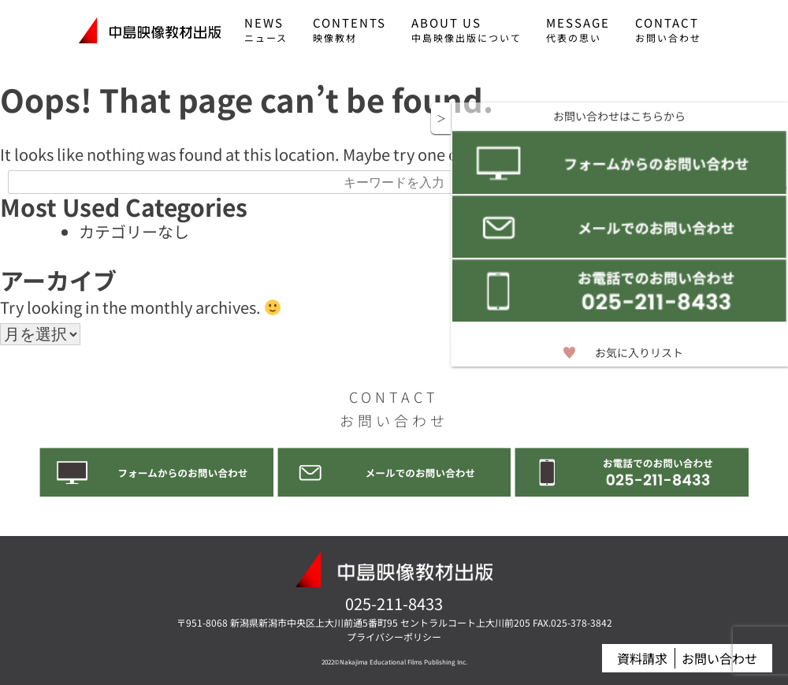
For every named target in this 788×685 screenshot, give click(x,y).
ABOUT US (466, 29)
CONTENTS (349, 29)
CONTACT (668, 29)
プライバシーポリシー (394, 637)
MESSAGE (578, 29)
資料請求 (639, 659)
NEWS (266, 29)
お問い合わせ (718, 659)
